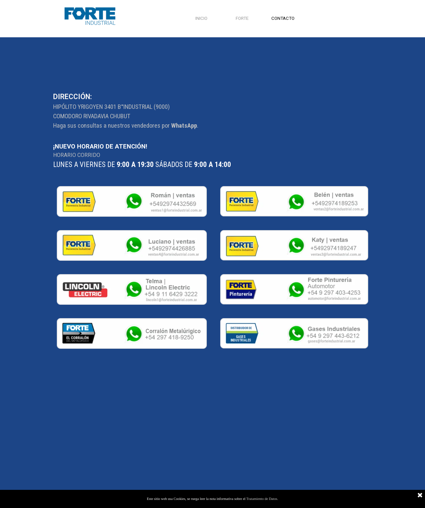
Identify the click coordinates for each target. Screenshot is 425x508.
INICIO (201, 18)
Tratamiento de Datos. (262, 499)
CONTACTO (283, 18)
